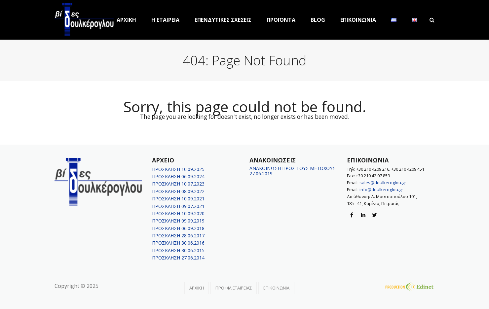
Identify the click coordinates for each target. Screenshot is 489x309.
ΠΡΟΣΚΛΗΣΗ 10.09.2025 (178, 169)
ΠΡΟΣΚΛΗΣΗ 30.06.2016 (178, 243)
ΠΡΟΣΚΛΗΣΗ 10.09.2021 (178, 198)
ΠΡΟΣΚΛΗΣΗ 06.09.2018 (178, 228)
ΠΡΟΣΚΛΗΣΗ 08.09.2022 (178, 191)
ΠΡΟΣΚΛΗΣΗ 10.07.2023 (178, 184)
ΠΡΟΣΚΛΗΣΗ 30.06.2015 (178, 250)
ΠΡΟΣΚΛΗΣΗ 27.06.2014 (178, 258)
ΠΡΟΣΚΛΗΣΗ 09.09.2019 (178, 221)
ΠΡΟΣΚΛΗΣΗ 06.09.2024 (178, 176)
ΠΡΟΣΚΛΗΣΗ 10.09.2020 (178, 213)
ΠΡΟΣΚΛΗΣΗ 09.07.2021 (178, 206)
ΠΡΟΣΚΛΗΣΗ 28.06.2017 (178, 235)
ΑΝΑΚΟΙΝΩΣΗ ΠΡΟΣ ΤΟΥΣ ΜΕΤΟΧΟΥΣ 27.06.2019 (292, 171)
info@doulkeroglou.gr (381, 189)
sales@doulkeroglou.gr (382, 183)
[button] (432, 20)
